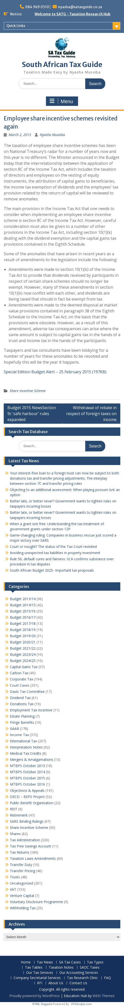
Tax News (45, 962)
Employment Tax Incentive (31, 710)
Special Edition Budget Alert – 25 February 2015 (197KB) (55, 371)
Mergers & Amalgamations (31, 759)
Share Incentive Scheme (28, 390)
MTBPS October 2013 (27, 765)
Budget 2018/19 (23, 629)
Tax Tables (33, 967)
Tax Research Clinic (82, 978)
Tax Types (95, 962)
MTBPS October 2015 (27, 778)
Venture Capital (22, 895)
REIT (13, 809)
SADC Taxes (90, 967)
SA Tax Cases (70, 962)
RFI (39, 983)
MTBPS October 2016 (27, 784)
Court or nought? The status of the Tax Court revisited (53, 546)
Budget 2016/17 (23, 617)
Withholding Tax (23, 908)
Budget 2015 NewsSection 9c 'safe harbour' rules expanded (31, 413)
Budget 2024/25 (23, 660)
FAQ (107, 978)
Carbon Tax (19, 673)
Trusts (15, 877)
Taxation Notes (61, 967)
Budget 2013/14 (23, 598)
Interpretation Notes (26, 747)
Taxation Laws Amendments (33, 858)
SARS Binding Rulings (26, 821)
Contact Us (78, 983)
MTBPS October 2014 (27, 772)
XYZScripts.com (81, 1004)
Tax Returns (19, 852)
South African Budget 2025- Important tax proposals (52, 570)
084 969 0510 (37, 7)
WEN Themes (104, 995)
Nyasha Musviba (52, 134)
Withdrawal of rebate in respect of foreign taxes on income (91, 413)
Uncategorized (21, 883)
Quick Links (15, 25)
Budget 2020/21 (23, 642)
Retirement (19, 815)
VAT (13, 889)
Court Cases (19, 685)
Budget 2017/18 (23, 623)
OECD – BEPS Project (27, 796)
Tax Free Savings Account (30, 846)
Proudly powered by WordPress (34, 995)
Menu (61, 101)
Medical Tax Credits (25, 753)
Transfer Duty (21, 864)
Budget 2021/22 (23, 648)
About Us (55, 983)
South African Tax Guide (62, 64)
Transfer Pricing (22, 870)
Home (26, 962)
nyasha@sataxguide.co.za (80, 7)
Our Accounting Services (78, 972)
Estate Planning (22, 716)
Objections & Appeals (27, 790)
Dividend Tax (20, 697)
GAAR (14, 728)
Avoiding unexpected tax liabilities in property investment (55, 552)
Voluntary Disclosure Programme (36, 901)
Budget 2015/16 (23, 611)
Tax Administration (25, 840)
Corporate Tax (21, 679)
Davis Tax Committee (27, 691)
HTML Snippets (42, 1004)
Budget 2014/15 (23, 605)
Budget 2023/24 (23, 654)
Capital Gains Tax (24, 666)
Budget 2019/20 (23, 635)
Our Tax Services (39, 972)
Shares (15, 833)
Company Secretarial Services (37, 978)
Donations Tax (22, 704)
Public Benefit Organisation (31, 802)
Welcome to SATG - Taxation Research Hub (72, 14)
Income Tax (19, 734)
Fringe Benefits (22, 722)
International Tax (23, 741)
